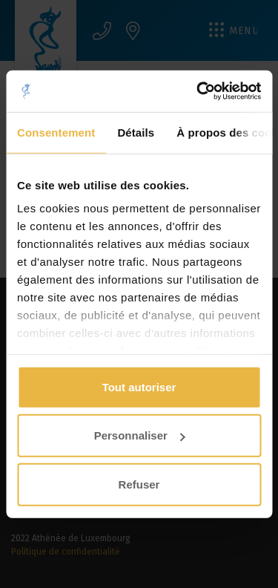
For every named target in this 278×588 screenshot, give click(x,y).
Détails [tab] (135, 131)
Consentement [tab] (56, 131)
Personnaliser (139, 435)
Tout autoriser (139, 386)
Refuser (139, 483)
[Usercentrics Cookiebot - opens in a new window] (198, 91)
